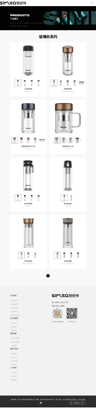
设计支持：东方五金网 (63, 402)
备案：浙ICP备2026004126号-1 (45, 402)
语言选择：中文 (77, 405)
